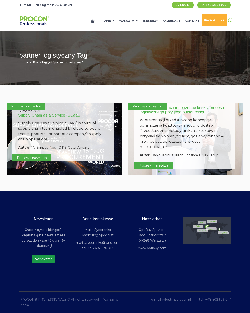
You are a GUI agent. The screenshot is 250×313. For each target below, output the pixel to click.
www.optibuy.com (152, 248)
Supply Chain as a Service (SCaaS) (50, 115)
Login (184, 4)
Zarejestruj (215, 4)
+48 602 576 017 (218, 300)
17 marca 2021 (29, 111)
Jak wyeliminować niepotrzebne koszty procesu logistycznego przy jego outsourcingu (182, 109)
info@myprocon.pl (176, 300)
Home (23, 62)
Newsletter (43, 259)
